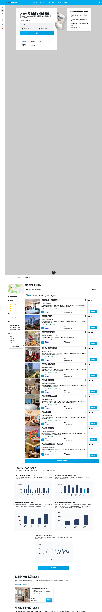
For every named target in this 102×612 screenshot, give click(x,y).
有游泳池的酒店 (14, 325)
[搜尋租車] (3, 13)
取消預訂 (12, 340)
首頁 (15, 277)
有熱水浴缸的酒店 (15, 329)
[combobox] (26, 21)
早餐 (11, 336)
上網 (11, 342)
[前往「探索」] (3, 20)
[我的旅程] (3, 24)
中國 (19, 277)
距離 (53, 296)
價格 (35, 296)
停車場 (12, 338)
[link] (16, 346)
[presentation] (43, 285)
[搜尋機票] (3, 7)
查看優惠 (93, 311)
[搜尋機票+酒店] (3, 16)
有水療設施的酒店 (15, 327)
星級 (41, 296)
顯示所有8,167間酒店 (21, 585)
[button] (2, 2)
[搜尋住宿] (3, 10)
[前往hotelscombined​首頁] (12, 2)
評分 (47, 296)
